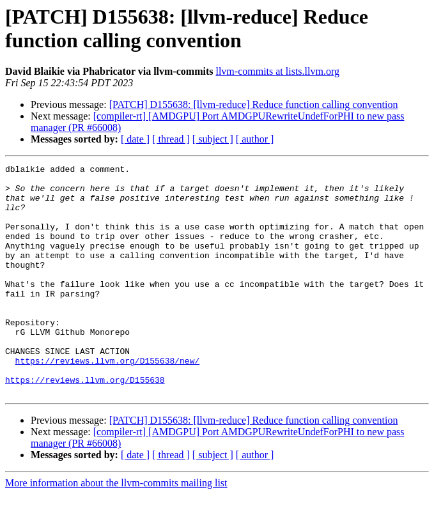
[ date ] (135, 139)
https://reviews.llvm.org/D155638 (85, 400)
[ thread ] (171, 139)
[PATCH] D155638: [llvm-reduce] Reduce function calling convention (253, 104)
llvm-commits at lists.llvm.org (277, 71)
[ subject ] (212, 139)
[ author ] (255, 139)
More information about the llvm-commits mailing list (116, 505)
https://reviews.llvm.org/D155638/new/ (107, 377)
